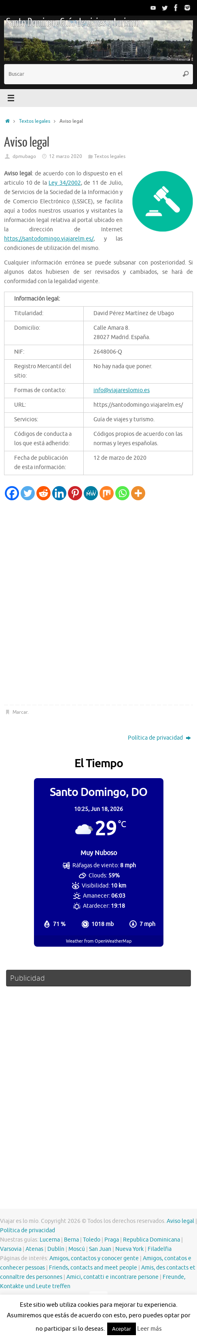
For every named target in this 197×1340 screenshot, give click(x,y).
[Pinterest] (75, 493)
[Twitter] (28, 493)
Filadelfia (160, 1249)
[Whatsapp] (122, 493)
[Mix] (107, 493)
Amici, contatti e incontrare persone (112, 1277)
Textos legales (34, 121)
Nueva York (129, 1249)
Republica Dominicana (151, 1239)
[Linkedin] (59, 493)
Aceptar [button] (121, 1328)
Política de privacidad (159, 737)
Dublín (55, 1249)
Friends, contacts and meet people (93, 1267)
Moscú (76, 1249)
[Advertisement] (98, 603)
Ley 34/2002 (65, 182)
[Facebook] (12, 493)
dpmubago (24, 156)
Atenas (34, 1249)
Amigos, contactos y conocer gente (94, 1258)
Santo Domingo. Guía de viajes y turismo (73, 22)
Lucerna (50, 1239)
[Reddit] (43, 493)
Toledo (91, 1239)
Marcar (20, 712)
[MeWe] (91, 493)
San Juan (100, 1249)
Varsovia (10, 1249)
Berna (71, 1239)
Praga (111, 1239)
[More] (138, 493)
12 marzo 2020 (65, 156)
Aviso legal (180, 1221)
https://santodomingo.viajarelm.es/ (48, 238)
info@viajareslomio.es (121, 390)
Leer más (149, 1329)
